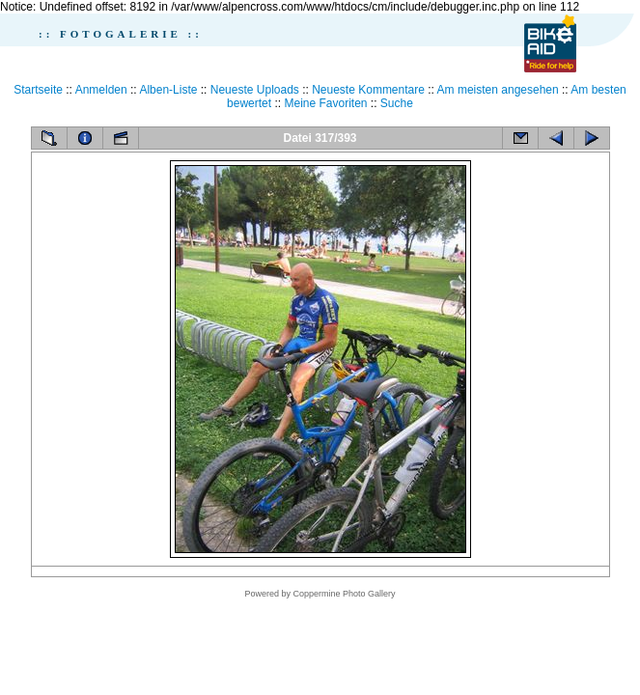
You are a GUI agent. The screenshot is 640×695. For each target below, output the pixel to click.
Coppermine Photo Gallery (343, 593)
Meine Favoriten (325, 103)
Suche (396, 103)
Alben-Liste (168, 90)
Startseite (38, 90)
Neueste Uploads (254, 90)
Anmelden (101, 90)
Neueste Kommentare (368, 90)
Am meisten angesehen (498, 90)
